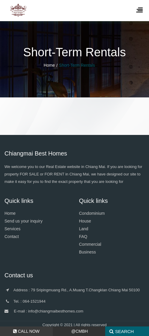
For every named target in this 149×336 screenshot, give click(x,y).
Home (49, 65)
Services (12, 228)
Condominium (92, 213)
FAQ (83, 236)
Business (87, 252)
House (85, 221)
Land (83, 228)
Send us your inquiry (23, 221)
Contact (11, 236)
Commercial (90, 244)
